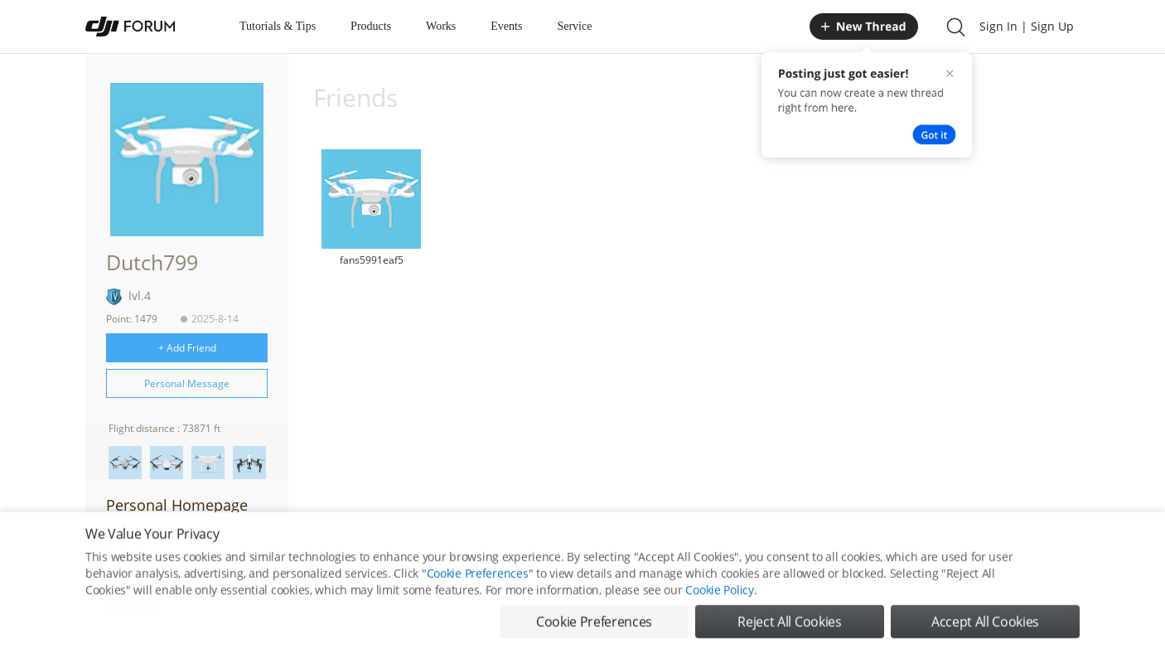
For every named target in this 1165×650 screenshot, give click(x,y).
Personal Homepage (177, 505)
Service (574, 26)
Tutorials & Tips (277, 26)
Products (370, 26)
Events (506, 26)
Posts (125, 556)
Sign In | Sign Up (1026, 26)
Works (441, 26)
